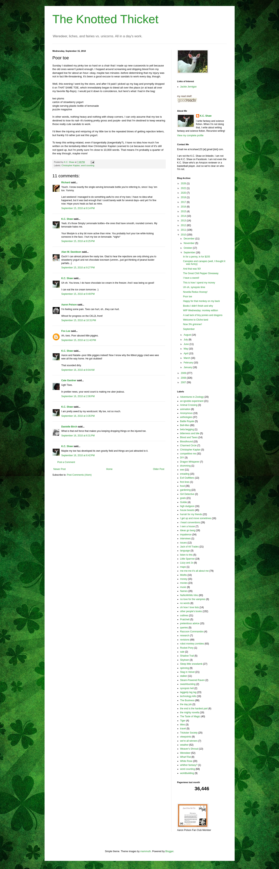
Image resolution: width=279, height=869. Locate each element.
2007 (184, 382)
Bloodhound (186, 441)
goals (183, 498)
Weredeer (185, 753)
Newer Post (59, 469)
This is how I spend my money (199, 282)
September (190, 252)
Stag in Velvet (187, 672)
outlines (184, 615)
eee (182, 469)
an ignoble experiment (192, 401)
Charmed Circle (188, 445)
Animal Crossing (188, 405)
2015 (184, 211)
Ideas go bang (187, 530)
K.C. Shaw (67, 219)
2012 (184, 225)
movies (184, 583)
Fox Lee (65, 331)
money (183, 579)
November (189, 243)
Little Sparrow (187, 558)
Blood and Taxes (189, 437)
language (185, 550)
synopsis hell (187, 688)
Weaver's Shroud (189, 748)
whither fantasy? (188, 765)
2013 (184, 220)
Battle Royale (187, 421)
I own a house (187, 526)
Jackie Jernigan (188, 86)
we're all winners (189, 740)
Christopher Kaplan (70, 165)
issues (183, 542)
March (187, 358)
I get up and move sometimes (195, 518)
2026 (184, 183)
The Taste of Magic (190, 716)
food (182, 486)
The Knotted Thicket (105, 19)
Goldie (183, 502)
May (186, 348)
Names (184, 591)
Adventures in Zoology (192, 397)
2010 (184, 234)
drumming (185, 465)
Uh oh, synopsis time (194, 287)
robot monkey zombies (192, 643)
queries (184, 627)
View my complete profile (190, 135)
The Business (187, 700)
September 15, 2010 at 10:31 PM (78, 320)
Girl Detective (187, 494)
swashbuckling (188, 684)
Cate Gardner (68, 380)
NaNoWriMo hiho (189, 595)
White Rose (186, 761)
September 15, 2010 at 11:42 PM (78, 340)
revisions (184, 639)
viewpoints (185, 736)
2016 (184, 206)
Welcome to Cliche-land (195, 319)
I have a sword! (191, 278)
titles (182, 724)
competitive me (188, 453)
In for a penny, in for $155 (196, 256)
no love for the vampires (193, 599)
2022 (184, 188)
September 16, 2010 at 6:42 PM (78, 455)
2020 (184, 192)
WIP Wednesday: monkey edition (200, 310)
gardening (185, 490)
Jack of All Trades (189, 546)
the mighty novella (189, 712)
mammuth (145, 851)
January (188, 367)
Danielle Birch (69, 426)
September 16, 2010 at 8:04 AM (78, 370)
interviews (185, 538)
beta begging (187, 429)
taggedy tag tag (188, 692)
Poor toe (187, 296)
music (183, 587)
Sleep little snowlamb (191, 664)
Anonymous (186, 413)
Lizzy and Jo (186, 562)
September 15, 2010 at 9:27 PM (78, 267)
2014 (184, 216)
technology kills (188, 696)
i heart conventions (190, 522)
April (186, 353)
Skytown (184, 660)
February (189, 362)
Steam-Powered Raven (192, 680)
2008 (184, 377)
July (186, 339)
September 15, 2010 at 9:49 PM (78, 294)
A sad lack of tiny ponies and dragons (202, 315)
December (189, 238)
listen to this (186, 554)
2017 (184, 202)
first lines (184, 482)
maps (183, 567)
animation (185, 409)
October (188, 248)
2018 (184, 197)
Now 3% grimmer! (192, 324)
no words (185, 603)
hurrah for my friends (191, 514)
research (184, 635)
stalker (183, 676)
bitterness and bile (189, 433)
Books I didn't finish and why (198, 305)
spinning (184, 668)
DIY (182, 457)
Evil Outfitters (187, 477)
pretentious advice (189, 623)
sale (182, 651)
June (186, 344)
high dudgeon (187, 506)
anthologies (186, 417)
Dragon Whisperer (189, 461)
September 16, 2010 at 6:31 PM (78, 435)
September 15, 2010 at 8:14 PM (78, 208)
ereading (184, 473)
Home (109, 469)
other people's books (191, 611)
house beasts (187, 510)
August (188, 334)
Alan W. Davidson (71, 252)
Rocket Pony (187, 647)
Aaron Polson (69, 304)
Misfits (183, 575)
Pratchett (185, 619)
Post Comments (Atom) (79, 474)
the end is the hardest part (194, 708)
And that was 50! (192, 268)
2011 (184, 230)
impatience (186, 534)
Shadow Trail (187, 655)
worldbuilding (187, 773)
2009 (184, 373)
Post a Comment (66, 462)
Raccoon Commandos (192, 631)
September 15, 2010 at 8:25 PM (78, 241)
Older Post (158, 469)
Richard (65, 182)
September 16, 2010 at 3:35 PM (78, 416)
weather (184, 744)
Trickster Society (189, 732)
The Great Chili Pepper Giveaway (200, 273)
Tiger (183, 720)
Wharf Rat (185, 757)
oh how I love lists (189, 607)
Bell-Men (184, 425)
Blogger (169, 851)
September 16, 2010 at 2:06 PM (78, 396)
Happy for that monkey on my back (201, 301)
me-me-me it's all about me (194, 570)
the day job (186, 704)
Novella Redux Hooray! (195, 292)
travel (183, 728)
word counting (87, 165)
